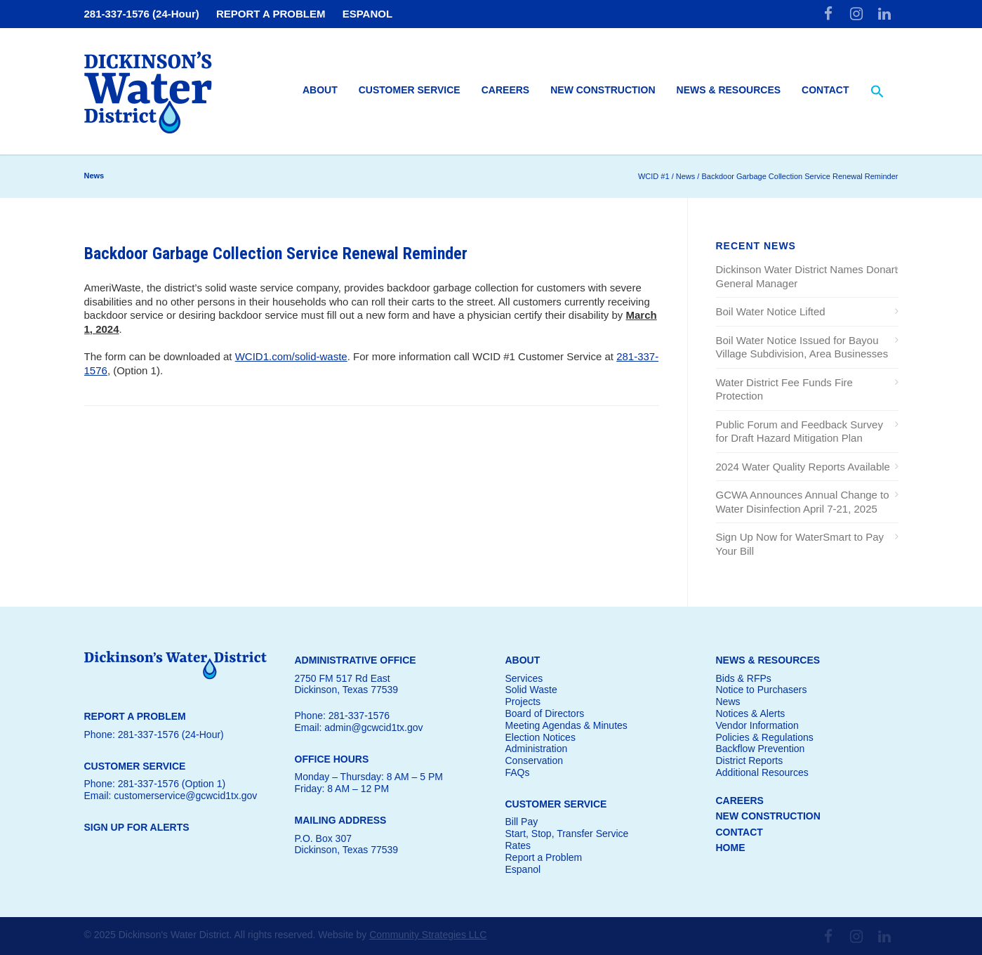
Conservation (534, 760)
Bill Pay (521, 821)
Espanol (523, 869)
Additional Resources (762, 772)
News (728, 701)
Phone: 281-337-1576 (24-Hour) (154, 734)
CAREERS (740, 800)
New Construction (602, 90)
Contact (825, 90)
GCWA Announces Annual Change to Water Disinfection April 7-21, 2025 (802, 502)
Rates (518, 845)
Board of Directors (545, 713)
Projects (523, 701)
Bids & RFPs (743, 678)
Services (524, 678)
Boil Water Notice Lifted (770, 311)
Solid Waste (531, 689)
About (320, 90)
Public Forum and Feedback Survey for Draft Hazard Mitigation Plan (799, 431)
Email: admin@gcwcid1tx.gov (359, 727)
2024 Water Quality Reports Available (803, 467)
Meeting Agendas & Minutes (566, 725)
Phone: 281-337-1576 (342, 715)
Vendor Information (757, 725)
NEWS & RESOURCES (768, 660)
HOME (730, 847)
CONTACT (739, 832)
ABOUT (522, 660)
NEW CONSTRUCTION (768, 816)
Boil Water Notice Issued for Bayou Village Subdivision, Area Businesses (802, 347)
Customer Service (409, 90)
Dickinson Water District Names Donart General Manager (807, 276)
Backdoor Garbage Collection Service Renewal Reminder (275, 253)
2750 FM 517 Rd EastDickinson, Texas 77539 (347, 684)
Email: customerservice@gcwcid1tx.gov (171, 795)
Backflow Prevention (760, 748)
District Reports (749, 760)
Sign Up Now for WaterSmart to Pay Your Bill (800, 544)
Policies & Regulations (765, 737)
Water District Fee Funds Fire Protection (784, 389)
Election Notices (540, 737)
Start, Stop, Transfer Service (567, 833)
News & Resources (729, 90)
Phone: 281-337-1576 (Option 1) (155, 783)
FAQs (517, 772)
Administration (536, 748)
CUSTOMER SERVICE (556, 804)
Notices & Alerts (750, 713)
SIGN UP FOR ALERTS (137, 827)
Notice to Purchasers (761, 689)
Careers (505, 90)
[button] (877, 92)
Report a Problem (544, 857)
